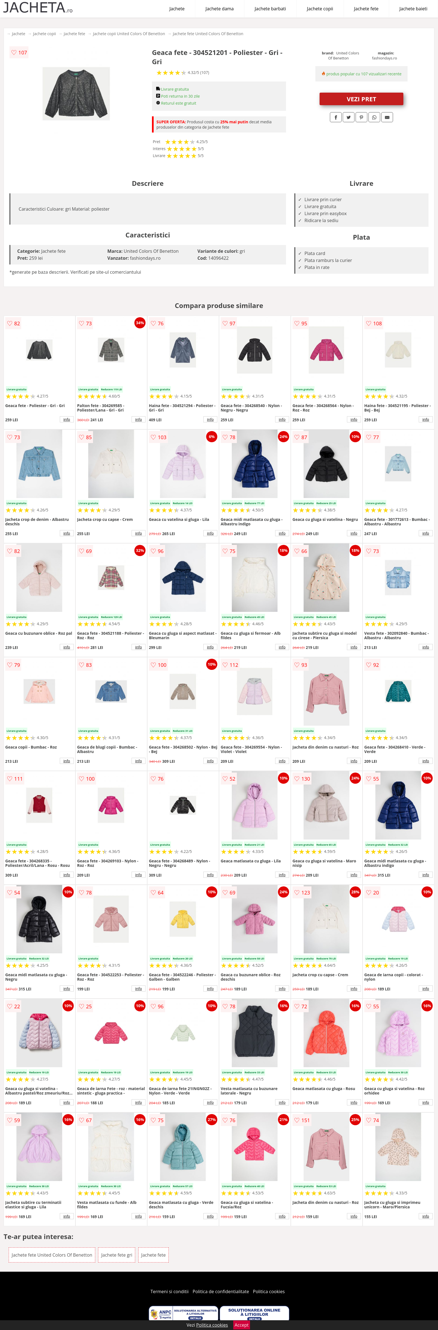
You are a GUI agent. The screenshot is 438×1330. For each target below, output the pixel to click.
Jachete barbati (270, 9)
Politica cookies (269, 1291)
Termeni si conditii (170, 1291)
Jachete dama (220, 9)
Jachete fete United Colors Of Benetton (208, 33)
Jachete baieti (413, 9)
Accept (242, 1325)
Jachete (177, 9)
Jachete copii (320, 9)
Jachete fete (366, 9)
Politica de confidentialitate (221, 1291)
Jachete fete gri (116, 1255)
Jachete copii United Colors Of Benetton (129, 33)
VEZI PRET (361, 99)
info (66, 419)
